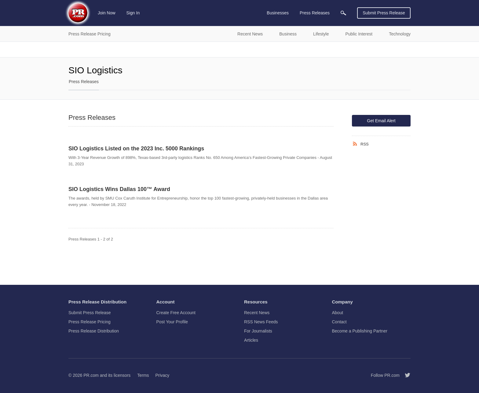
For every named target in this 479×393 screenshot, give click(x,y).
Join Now (106, 12)
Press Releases (84, 81)
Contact (339, 321)
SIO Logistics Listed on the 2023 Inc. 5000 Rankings (136, 148)
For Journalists (258, 331)
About (337, 312)
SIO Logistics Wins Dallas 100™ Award (119, 189)
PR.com (91, 375)
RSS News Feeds (261, 321)
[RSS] (356, 144)
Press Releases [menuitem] (315, 12)
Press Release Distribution (93, 331)
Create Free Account (176, 312)
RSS (364, 144)
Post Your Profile (172, 321)
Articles (251, 340)
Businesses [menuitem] (278, 12)
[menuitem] (343, 13)
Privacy (162, 375)
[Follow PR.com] (405, 375)
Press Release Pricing (89, 321)
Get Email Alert (381, 120)
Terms (143, 375)
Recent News (256, 312)
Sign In (133, 12)
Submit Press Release (384, 12)
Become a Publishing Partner (359, 331)
